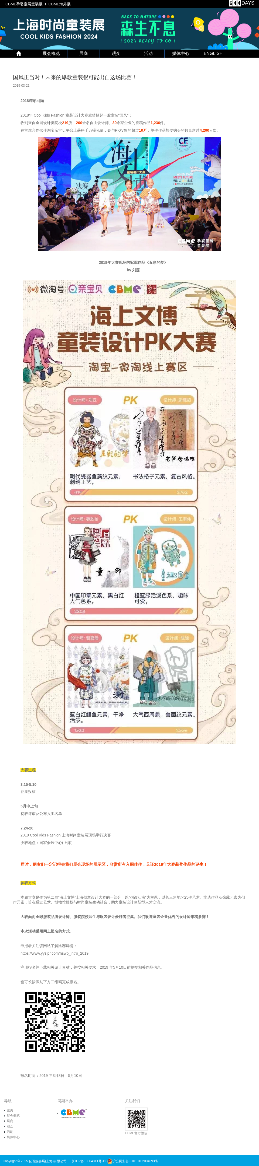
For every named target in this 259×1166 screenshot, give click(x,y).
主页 (10, 1110)
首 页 (19, 54)
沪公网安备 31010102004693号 (132, 1161)
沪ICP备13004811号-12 (89, 1161)
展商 (83, 53)
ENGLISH (213, 53)
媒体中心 (180, 53)
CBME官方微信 (136, 1121)
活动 (148, 53)
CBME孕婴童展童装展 (24, 4)
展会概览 (51, 53)
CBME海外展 (59, 4)
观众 (116, 53)
